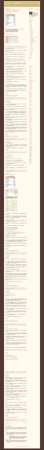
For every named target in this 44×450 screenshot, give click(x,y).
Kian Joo (31, 100)
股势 (6, 431)
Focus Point (31, 87)
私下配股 (31, 156)
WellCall (31, 138)
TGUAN (31, 131)
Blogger (28, 446)
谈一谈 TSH (8, 292)
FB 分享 (8, 420)
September (32, 33)
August (31, 34)
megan (30, 109)
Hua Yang (31, 95)
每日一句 (31, 155)
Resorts (30, 123)
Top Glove (31, 133)
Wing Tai (31, 139)
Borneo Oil (31, 73)
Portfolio (31, 119)
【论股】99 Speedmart (11, 435)
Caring (30, 76)
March (31, 49)
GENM (30, 88)
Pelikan (30, 116)
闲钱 (30, 163)
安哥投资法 (31, 148)
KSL (30, 103)
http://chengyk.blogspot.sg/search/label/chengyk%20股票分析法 (13, 161)
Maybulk (31, 108)
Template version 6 (9, 155)
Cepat (30, 78)
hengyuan (31, 92)
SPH (30, 125)
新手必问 (31, 154)
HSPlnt (30, 94)
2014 (30, 30)
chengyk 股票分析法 (9, 171)
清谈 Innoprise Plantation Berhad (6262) (13, 9)
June (31, 36)
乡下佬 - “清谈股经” (13, 3)
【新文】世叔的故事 (8, 439)
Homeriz (31, 93)
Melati (30, 110)
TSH (30, 134)
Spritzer (30, 126)
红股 (30, 157)
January (31, 51)
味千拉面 (31, 147)
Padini (30, 115)
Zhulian (30, 141)
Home (16, 422)
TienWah (31, 132)
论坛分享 (31, 161)
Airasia (30, 69)
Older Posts (25, 422)
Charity (30, 79)
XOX (30, 140)
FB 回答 (31, 85)
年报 (30, 149)
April (31, 48)
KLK (30, 101)
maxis (30, 107)
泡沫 (6, 327)
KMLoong (31, 102)
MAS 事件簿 (8, 102)
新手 (30, 153)
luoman (23, 446)
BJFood (30, 71)
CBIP (30, 77)
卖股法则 (31, 146)
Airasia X (31, 70)
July (31, 35)
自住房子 (7, 257)
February (32, 50)
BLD (30, 72)
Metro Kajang (31, 111)
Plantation (31, 117)
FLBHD (31, 86)
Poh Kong (31, 118)
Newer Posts (7, 422)
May (31, 47)
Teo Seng (31, 130)
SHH (30, 124)
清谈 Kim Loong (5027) (10, 174)
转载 (30, 162)
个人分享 (31, 142)
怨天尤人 (7, 376)
